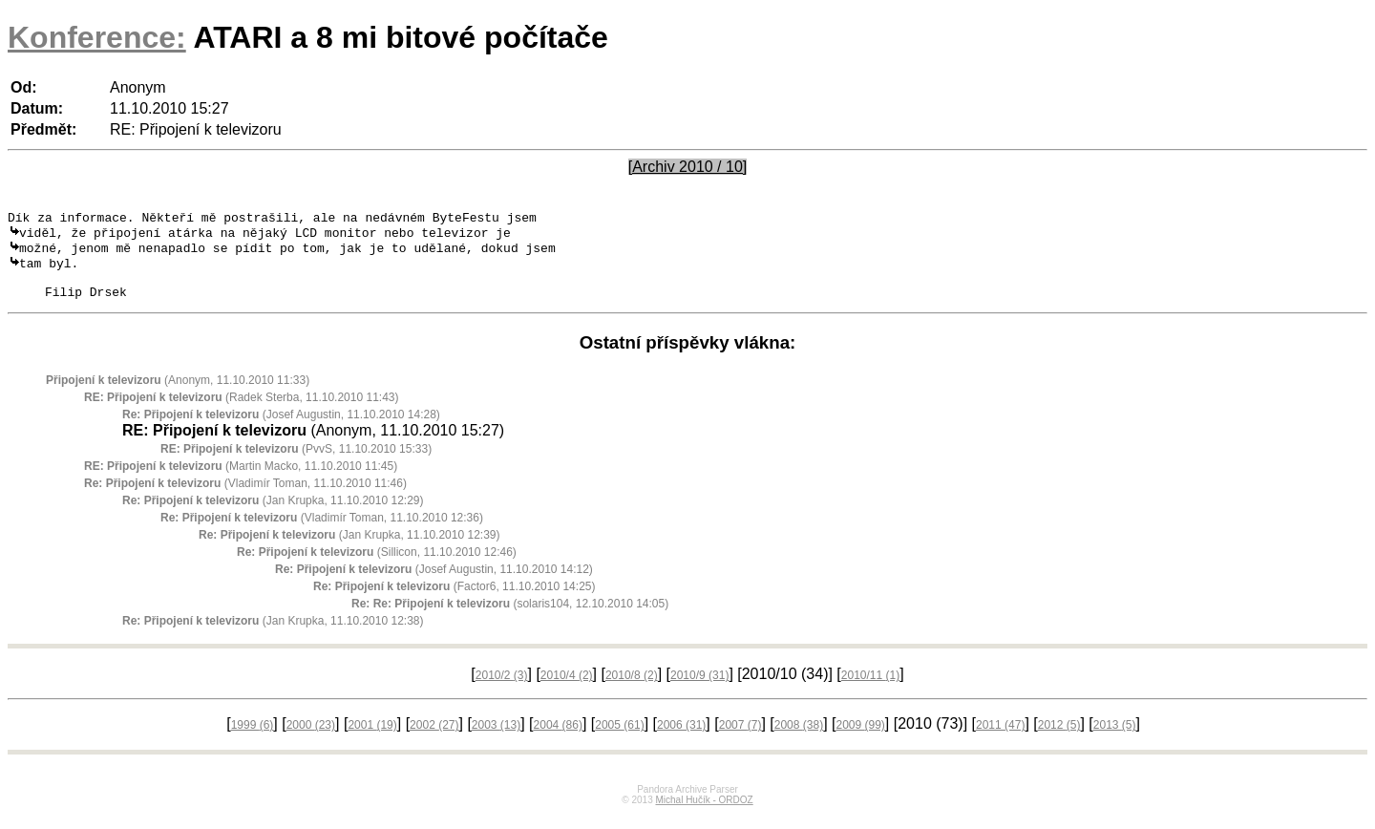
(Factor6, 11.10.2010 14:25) (454, 600)
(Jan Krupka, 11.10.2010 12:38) (273, 635)
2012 (1059, 739)
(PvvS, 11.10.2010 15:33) (296, 463)
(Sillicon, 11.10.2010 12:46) (377, 566)
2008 (798, 739)
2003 (496, 739)
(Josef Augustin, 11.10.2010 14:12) (434, 583)
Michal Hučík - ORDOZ (703, 814)
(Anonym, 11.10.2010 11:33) (177, 394)
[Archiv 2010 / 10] (688, 167)
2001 (372, 739)
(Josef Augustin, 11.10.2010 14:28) (281, 429)
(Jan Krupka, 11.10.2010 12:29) (273, 514)
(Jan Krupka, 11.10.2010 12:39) (349, 549)
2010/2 (502, 689)
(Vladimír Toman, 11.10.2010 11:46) (245, 497)
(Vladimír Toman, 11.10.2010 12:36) (321, 532)
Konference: (97, 37)
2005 (619, 739)
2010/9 (699, 689)
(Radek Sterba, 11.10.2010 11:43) (241, 411)
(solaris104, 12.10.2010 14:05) (509, 618)
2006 (681, 739)
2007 (740, 739)
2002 (434, 739)
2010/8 (631, 689)
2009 (860, 739)
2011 (1000, 739)
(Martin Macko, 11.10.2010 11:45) (240, 480)
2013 (1114, 739)
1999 (252, 739)
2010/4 (566, 689)
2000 (310, 739)
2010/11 (870, 689)
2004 (558, 739)
